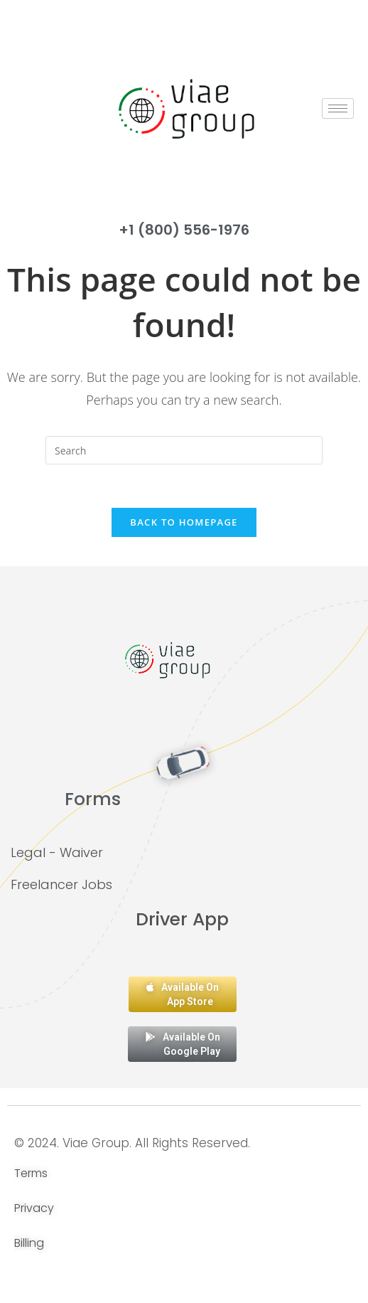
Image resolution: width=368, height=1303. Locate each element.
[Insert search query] (184, 450)
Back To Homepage (183, 522)
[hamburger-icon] (338, 108)
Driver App (182, 919)
